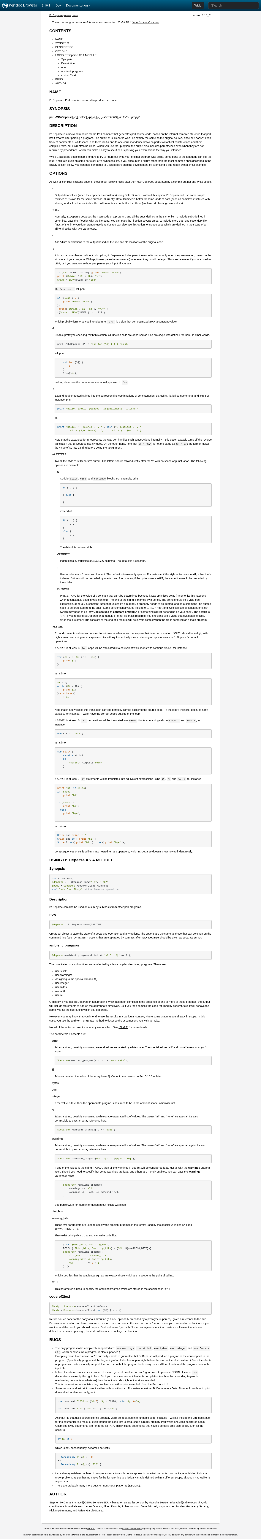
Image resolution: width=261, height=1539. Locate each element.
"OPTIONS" (80, 937)
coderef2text (68, 75)
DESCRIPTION (64, 47)
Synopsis (66, 59)
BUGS (59, 79)
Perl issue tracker (141, 1535)
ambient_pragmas (72, 71)
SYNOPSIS (62, 43)
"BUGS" (123, 1027)
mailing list (159, 1535)
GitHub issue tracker (132, 1528)
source (67, 15)
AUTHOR (61, 83)
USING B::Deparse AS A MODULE (76, 55)
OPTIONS (61, 51)
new (63, 67)
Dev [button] (58, 5)
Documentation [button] (77, 5)
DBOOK (91, 1528)
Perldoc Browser (19, 5)
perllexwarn (67, 1204)
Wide (197, 5)
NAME (59, 39)
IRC (170, 1535)
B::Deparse (56, 15)
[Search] (233, 5)
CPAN (75, 15)
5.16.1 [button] (46, 5)
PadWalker (201, 1477)
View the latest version (145, 22)
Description (68, 63)
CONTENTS (60, 30)
